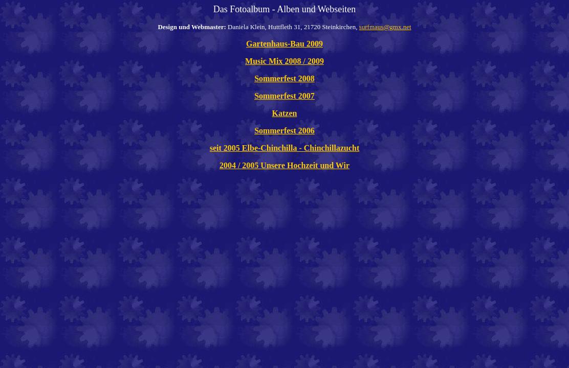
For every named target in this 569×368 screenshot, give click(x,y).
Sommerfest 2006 (284, 130)
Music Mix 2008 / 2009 (284, 61)
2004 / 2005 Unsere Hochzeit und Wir (284, 165)
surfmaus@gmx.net (385, 27)
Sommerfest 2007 (284, 95)
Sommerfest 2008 (284, 78)
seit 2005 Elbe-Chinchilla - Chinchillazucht (284, 148)
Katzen (284, 113)
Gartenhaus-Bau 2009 (284, 43)
